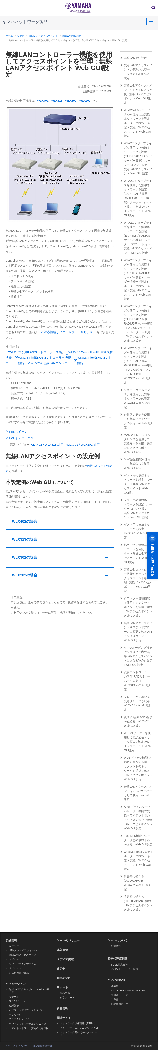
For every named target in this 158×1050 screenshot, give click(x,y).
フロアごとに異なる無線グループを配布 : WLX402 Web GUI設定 (135, 703)
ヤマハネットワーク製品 (25, 22)
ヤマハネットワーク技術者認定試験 (28, 1028)
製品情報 (11, 940)
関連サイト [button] (64, 1017)
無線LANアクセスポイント (43, 35)
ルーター (14, 945)
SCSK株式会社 (119, 964)
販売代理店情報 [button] (118, 958)
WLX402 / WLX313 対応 (47, 444)
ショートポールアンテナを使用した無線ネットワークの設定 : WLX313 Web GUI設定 (135, 398)
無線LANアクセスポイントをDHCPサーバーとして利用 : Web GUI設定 (136, 793)
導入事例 (62, 949)
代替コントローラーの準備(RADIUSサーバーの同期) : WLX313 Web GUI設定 (135, 681)
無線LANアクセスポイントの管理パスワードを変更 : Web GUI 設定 (136, 72)
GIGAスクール (17, 1001)
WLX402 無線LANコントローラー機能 (35, 352)
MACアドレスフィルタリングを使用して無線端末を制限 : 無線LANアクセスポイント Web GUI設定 (136, 443)
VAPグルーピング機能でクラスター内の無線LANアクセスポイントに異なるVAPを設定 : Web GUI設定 (136, 656)
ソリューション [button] (16, 983)
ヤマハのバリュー (68, 940)
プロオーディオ (119, 995)
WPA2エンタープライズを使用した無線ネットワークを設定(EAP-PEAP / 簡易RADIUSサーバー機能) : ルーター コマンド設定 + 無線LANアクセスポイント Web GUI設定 (136, 198)
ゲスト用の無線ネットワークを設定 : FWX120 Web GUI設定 (135, 531)
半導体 (114, 999)
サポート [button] (62, 987)
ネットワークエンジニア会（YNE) (79, 1027)
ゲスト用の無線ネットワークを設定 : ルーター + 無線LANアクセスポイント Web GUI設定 (136, 484)
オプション (15, 968)
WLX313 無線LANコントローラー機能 (44, 357)
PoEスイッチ (18, 431)
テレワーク (15, 1014)
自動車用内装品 (119, 1004)
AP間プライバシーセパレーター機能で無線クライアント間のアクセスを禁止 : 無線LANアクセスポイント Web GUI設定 (136, 817)
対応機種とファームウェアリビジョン (70, 332)
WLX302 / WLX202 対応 (83, 444)
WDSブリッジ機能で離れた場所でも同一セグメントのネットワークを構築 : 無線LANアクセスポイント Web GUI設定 (136, 768)
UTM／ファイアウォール (23, 950)
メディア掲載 (65, 959)
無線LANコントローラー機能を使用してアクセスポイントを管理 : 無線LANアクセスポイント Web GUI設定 (136, 580)
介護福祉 (14, 1005)
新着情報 (62, 1008)
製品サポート (67, 993)
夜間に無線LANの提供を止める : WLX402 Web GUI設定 (136, 721)
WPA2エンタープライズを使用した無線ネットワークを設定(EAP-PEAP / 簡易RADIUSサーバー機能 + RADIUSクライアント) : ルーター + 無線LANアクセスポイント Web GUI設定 (136, 323)
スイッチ (14, 959)
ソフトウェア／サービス (22, 963)
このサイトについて (17, 1046)
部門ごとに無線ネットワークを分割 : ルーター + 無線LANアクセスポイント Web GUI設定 (136, 553)
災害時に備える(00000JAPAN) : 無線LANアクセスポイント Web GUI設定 (136, 903)
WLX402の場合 (24, 521)
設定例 (20, 35)
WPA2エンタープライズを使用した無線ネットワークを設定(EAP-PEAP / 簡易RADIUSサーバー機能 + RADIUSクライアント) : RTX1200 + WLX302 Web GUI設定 (136, 365)
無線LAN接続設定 (71, 35)
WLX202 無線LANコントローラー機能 (57, 363)
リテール (14, 996)
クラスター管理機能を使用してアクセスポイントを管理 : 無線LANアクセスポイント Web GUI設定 (136, 607)
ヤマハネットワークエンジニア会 (27, 1023)
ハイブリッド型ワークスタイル (26, 1010)
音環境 (114, 986)
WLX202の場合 (24, 575)
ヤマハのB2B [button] (116, 980)
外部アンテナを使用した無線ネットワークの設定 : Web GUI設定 (136, 421)
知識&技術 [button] (63, 978)
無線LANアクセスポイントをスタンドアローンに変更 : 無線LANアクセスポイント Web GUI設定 (136, 631)
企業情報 (116, 945)
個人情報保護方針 (42, 1046)
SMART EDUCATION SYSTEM (128, 990)
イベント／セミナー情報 (124, 969)
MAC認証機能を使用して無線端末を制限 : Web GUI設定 (135, 464)
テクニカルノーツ (19, 1019)
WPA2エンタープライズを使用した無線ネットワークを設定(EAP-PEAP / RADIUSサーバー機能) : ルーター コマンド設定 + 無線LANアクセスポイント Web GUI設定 (136, 158)
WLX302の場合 (24, 557)
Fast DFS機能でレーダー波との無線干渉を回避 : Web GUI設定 (136, 840)
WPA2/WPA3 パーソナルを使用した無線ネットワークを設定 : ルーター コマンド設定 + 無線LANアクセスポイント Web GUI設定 (135, 123)
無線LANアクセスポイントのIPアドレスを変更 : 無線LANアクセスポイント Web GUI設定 (136, 94)
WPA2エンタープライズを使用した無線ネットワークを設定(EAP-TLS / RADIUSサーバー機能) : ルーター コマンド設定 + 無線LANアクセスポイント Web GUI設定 (136, 237)
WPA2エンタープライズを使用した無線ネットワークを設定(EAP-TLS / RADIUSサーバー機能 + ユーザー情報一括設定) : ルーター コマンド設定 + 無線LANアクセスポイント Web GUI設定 (136, 280)
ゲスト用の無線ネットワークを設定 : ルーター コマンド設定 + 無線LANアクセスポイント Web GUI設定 (136, 508)
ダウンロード (67, 997)
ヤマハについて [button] (118, 940)
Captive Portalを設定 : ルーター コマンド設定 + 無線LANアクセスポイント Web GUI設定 (136, 860)
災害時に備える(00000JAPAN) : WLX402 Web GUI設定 (135, 883)
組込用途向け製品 (19, 972)
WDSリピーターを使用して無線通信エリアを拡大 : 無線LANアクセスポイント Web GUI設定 (136, 741)
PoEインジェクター (23, 438)
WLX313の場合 (24, 539)
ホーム (9, 35)
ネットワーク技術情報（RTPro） (78, 1023)
